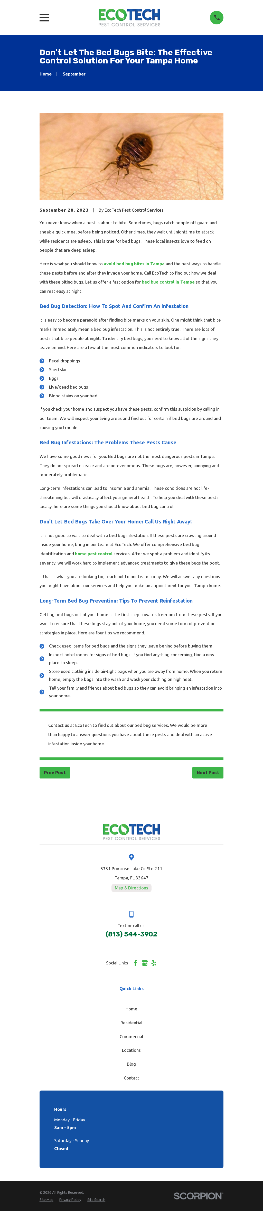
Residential (131, 1022)
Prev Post (55, 772)
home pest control (93, 553)
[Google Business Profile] (145, 963)
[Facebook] (136, 963)
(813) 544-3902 (131, 934)
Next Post (208, 772)
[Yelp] (154, 963)
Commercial (131, 1036)
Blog (131, 1064)
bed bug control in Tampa (168, 281)
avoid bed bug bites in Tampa (134, 263)
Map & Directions (131, 887)
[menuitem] (46, 1200)
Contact (131, 1077)
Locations (131, 1050)
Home (131, 1008)
